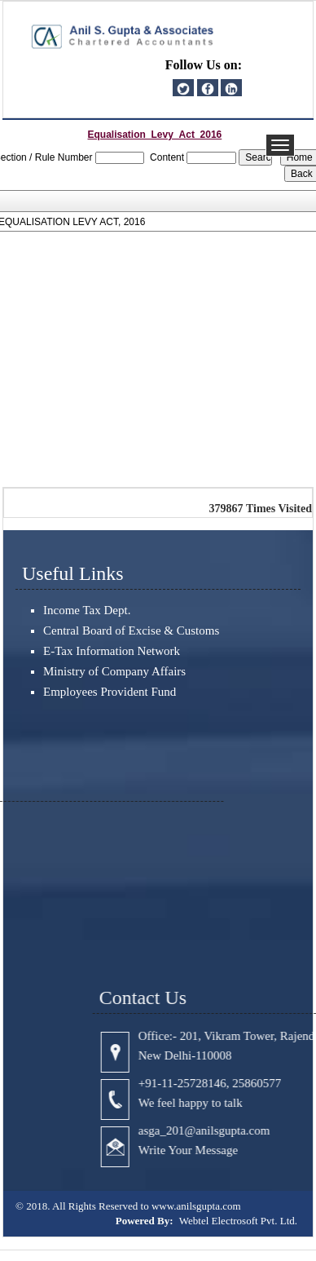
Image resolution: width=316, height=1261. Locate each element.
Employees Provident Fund (109, 691)
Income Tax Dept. (86, 610)
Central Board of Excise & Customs (131, 630)
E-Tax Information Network (111, 650)
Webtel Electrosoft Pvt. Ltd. (238, 1221)
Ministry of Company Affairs (114, 671)
